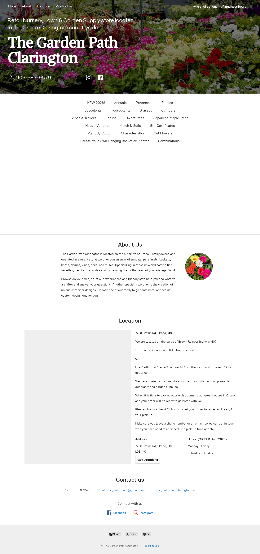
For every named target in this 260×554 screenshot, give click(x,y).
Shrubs (110, 118)
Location (43, 6)
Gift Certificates (162, 126)
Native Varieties (97, 126)
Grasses (145, 110)
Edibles (167, 103)
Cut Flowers (163, 133)
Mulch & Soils (130, 126)
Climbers (168, 110)
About (26, 6)
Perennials (144, 103)
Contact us (64, 6)
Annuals (120, 103)
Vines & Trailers (84, 118)
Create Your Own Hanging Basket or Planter (114, 141)
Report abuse (151, 546)
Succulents (93, 110)
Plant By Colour (100, 133)
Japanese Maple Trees (170, 118)
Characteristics (133, 133)
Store (12, 6)
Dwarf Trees (135, 118)
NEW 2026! (96, 103)
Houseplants (120, 110)
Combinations (169, 141)
